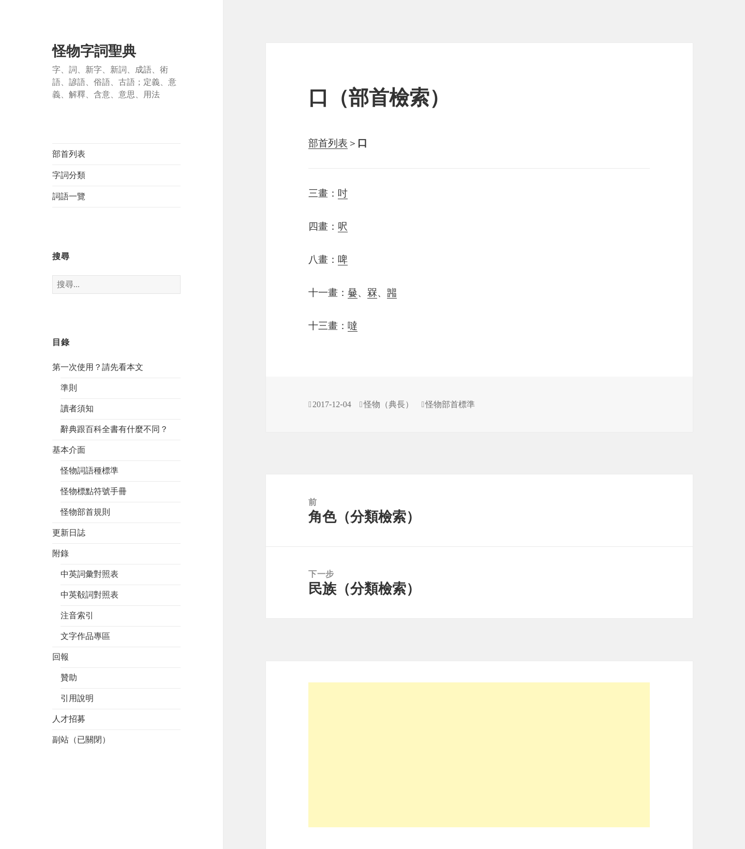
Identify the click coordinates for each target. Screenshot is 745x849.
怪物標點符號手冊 (94, 491)
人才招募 (68, 718)
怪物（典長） (388, 404)
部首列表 (68, 154)
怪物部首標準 (450, 404)
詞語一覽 (68, 196)
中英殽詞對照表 (89, 594)
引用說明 (77, 698)
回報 (60, 656)
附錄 (60, 553)
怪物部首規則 (85, 512)
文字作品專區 (85, 636)
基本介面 (68, 449)
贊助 (69, 677)
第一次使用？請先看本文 (97, 367)
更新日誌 (68, 532)
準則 (69, 387)
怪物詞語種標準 (89, 470)
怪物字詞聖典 (94, 51)
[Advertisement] (479, 754)
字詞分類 (68, 175)
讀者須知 (77, 408)
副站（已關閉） (81, 739)
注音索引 (77, 615)
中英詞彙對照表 (89, 574)
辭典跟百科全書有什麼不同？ (114, 429)
